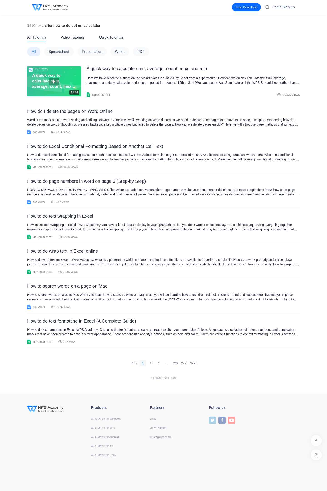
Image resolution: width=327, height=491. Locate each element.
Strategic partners (160, 437)
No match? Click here (164, 377)
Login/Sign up (283, 7)
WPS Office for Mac (103, 427)
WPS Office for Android (105, 437)
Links (153, 418)
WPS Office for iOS (102, 446)
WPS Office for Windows (106, 418)
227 (183, 363)
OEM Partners (158, 427)
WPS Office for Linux (103, 455)
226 (175, 363)
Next (193, 363)
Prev (134, 363)
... (166, 363)
